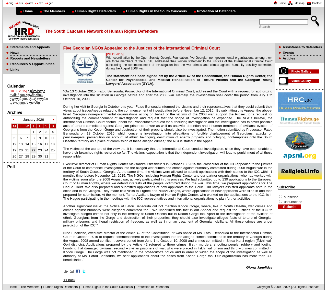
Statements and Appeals (30, 47)
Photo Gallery (301, 71)
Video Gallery (301, 81)
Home (282, 3)
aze (41, 3)
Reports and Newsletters (30, 58)
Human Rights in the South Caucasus (156, 11)
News (14, 53)
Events (288, 53)
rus (21, 3)
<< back (69, 280)
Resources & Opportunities (32, 64)
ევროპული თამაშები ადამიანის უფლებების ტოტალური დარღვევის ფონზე (29, 96)
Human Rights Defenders (95, 11)
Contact (317, 3)
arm (30, 3)
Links (14, 69)
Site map (299, 3)
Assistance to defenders (302, 47)
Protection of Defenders (216, 11)
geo (51, 3)
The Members (54, 11)
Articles (289, 58)
